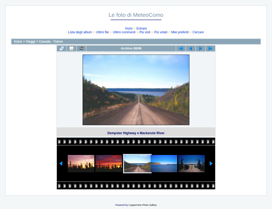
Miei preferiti (180, 32)
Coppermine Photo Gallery (143, 205)
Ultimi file (102, 32)
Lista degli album (80, 32)
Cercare (198, 32)
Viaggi (30, 41)
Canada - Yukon (51, 41)
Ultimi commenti (124, 32)
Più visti (144, 32)
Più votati (160, 32)
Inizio (129, 28)
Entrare (142, 28)
